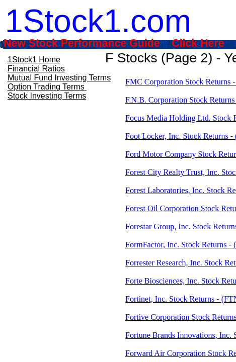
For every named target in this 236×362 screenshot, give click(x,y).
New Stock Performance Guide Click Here (114, 43)
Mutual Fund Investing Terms (59, 77)
